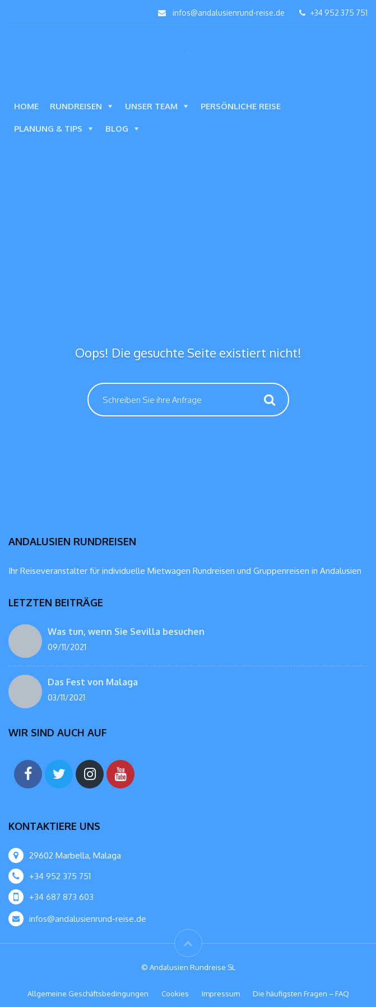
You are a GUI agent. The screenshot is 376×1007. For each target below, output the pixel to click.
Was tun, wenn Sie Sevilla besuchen (126, 631)
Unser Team (151, 106)
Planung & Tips (48, 128)
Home (26, 106)
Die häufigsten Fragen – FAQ (301, 993)
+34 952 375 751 (333, 12)
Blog (116, 128)
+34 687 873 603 (61, 897)
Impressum (221, 993)
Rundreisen (76, 106)
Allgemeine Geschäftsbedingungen (87, 993)
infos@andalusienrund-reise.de (229, 12)
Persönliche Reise (241, 106)
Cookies (175, 993)
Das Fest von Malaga (93, 682)
